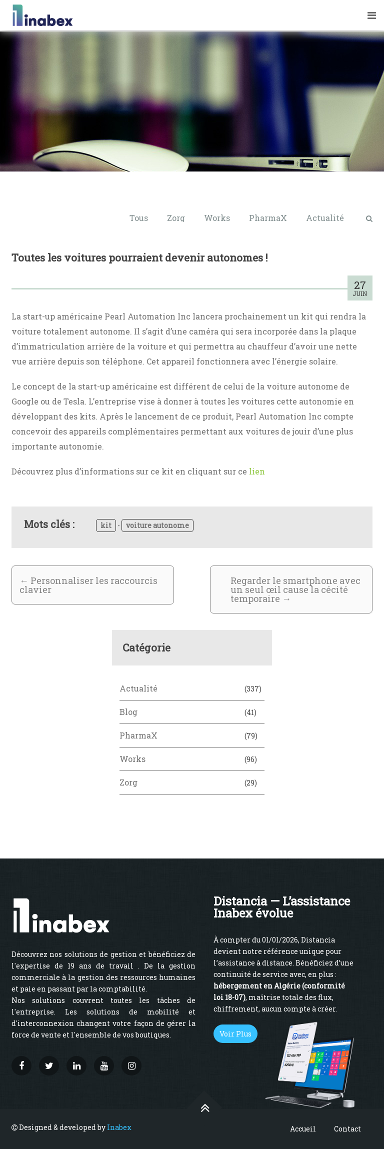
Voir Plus (236, 1033)
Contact (347, 1129)
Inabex (119, 1127)
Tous (139, 217)
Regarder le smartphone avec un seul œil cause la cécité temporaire (295, 589)
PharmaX (268, 217)
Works (217, 217)
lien (257, 471)
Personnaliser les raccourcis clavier (89, 585)
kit (106, 525)
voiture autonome (157, 525)
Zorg (176, 217)
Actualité (325, 217)
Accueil (303, 1129)
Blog (129, 711)
